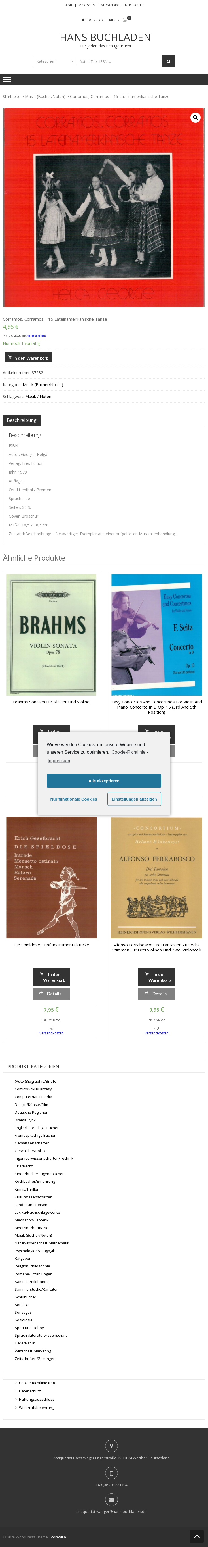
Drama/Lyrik (25, 1120)
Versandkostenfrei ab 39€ (122, 5)
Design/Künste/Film (31, 1104)
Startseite (11, 96)
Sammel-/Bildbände (32, 1281)
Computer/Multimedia (33, 1096)
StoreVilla (58, 1536)
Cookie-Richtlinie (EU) (37, 1382)
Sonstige (22, 1304)
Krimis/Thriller (27, 1189)
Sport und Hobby (29, 1327)
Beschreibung (22, 420)
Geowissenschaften (32, 1143)
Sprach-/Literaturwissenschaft (41, 1335)
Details (54, 993)
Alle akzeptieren (104, 780)
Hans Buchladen (105, 37)
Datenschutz (30, 1391)
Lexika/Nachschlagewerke (37, 1212)
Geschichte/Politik (30, 1150)
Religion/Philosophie (32, 1266)
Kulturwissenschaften (33, 1196)
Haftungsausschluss (36, 1399)
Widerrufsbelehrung (36, 1407)
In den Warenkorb (31, 358)
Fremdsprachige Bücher (35, 1135)
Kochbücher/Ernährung (35, 1181)
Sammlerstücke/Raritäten (37, 1289)
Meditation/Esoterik (31, 1220)
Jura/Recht (24, 1166)
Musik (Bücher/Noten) (45, 96)
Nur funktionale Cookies (73, 799)
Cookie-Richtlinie (128, 751)
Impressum (86, 5)
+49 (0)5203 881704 (111, 1484)
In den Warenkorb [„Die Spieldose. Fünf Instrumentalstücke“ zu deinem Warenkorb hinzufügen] (54, 977)
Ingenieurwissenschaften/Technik (44, 1158)
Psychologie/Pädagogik (35, 1250)
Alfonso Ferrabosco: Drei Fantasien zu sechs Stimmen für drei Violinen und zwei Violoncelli (156, 947)
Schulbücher (25, 1297)
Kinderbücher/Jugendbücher (39, 1173)
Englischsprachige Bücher (37, 1127)
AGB (68, 5)
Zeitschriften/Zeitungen (35, 1358)
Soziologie (24, 1320)
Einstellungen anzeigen (134, 799)
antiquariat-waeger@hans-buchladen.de (111, 1511)
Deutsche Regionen (31, 1112)
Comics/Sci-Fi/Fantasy (33, 1089)
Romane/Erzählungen (33, 1273)
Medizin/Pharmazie (31, 1227)
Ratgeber (23, 1258)
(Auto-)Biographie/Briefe (35, 1081)
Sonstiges (23, 1312)
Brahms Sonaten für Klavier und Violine (51, 701)
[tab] (22, 420)
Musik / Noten (38, 396)
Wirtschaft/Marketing (33, 1350)
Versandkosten (36, 336)
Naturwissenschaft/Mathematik (42, 1243)
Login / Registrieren (103, 20)
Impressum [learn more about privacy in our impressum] (59, 760)
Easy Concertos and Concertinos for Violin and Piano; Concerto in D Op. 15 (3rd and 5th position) (156, 707)
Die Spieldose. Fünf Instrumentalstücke (51, 944)
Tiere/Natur (25, 1343)
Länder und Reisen (31, 1204)
